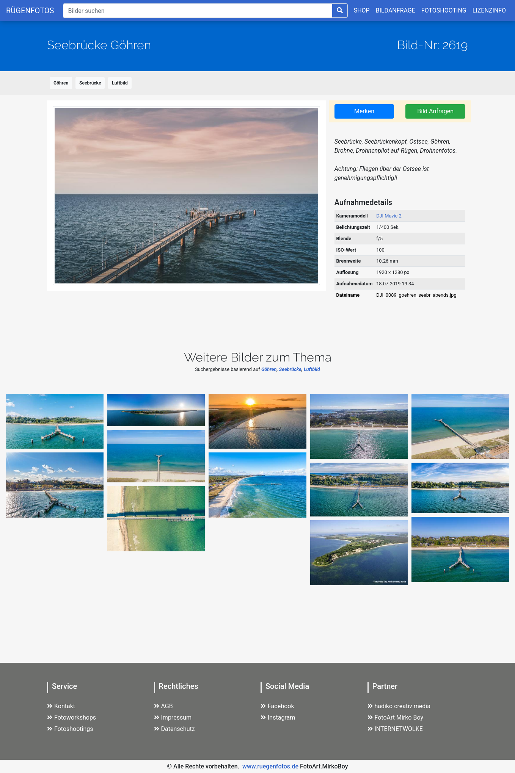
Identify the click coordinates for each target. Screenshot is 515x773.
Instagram (278, 717)
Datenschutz (174, 728)
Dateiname (348, 295)
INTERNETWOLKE (395, 728)
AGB (163, 706)
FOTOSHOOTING (443, 10)
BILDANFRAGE (395, 10)
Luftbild (119, 83)
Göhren (60, 83)
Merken (364, 111)
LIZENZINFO (489, 10)
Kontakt (61, 706)
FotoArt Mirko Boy (395, 717)
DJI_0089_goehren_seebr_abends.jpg (416, 295)
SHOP (362, 10)
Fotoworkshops (71, 717)
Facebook (277, 706)
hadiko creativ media (398, 706)
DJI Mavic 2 (389, 216)
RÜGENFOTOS (30, 10)
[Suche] (197, 10)
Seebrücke (90, 83)
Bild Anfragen (435, 111)
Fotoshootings (70, 728)
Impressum (173, 717)
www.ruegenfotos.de (270, 766)
